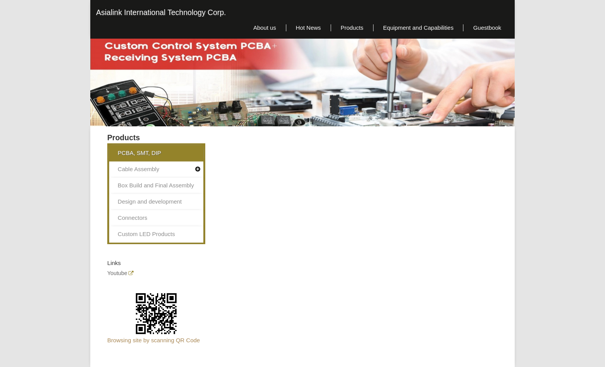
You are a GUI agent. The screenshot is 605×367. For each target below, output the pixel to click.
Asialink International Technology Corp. (161, 12)
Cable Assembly (138, 169)
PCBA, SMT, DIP (139, 153)
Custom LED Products (146, 234)
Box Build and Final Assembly (156, 185)
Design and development (150, 201)
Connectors (132, 217)
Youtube (117, 273)
